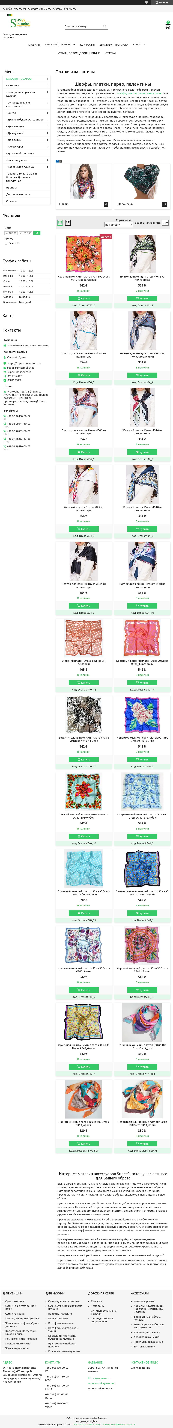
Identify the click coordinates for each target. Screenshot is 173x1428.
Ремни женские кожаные (21, 1338)
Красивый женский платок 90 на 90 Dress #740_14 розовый (142, 662)
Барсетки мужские (60, 1313)
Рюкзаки (96, 1301)
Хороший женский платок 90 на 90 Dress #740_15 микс (142, 970)
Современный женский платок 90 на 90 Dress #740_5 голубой (142, 816)
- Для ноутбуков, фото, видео (25, 119)
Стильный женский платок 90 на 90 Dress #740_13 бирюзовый (84, 893)
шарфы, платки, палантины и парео (139, 93)
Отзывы (11, 201)
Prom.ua (102, 1418)
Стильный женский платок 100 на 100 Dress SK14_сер (142, 1046)
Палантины (125, 204)
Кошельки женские (17, 1343)
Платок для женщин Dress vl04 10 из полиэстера (142, 585)
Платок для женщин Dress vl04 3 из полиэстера (84, 355)
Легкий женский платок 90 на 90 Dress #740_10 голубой (83, 816)
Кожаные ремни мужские (64, 1351)
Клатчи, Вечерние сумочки (22, 1318)
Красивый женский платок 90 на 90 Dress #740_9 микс (84, 970)
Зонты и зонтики (144, 1346)
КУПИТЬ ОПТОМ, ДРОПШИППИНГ (79, 53)
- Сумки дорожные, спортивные (18, 104)
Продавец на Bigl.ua (86, 1421)
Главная (34, 44)
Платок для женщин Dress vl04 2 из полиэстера (142, 278)
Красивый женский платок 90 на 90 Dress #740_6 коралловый (84, 278)
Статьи (110, 53)
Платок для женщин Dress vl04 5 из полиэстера (84, 432)
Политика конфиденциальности (118, 1424)
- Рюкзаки (12, 85)
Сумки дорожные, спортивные (102, 1320)
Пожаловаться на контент (86, 1424)
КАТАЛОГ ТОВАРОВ (58, 44)
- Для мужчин (14, 133)
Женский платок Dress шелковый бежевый (83, 662)
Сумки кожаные (15, 1301)
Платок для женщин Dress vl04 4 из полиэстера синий (142, 355)
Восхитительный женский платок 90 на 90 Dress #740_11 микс (84, 739)
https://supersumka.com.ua (24, 363)
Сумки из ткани (15, 1313)
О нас (137, 44)
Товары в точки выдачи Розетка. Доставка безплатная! (21, 177)
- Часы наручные (16, 160)
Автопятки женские (146, 1336)
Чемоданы (97, 1305)
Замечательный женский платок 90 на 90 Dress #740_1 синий (142, 893)
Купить (85, 298)
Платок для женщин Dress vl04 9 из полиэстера (84, 585)
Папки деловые (58, 1318)
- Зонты (11, 112)
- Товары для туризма (20, 166)
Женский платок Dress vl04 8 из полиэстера (142, 509)
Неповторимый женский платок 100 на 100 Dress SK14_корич (142, 1123)
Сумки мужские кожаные (64, 1301)
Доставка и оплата (114, 44)
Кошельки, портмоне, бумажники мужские (62, 1337)
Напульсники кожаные (148, 1341)
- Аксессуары (14, 146)
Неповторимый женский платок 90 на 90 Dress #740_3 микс (142, 739)
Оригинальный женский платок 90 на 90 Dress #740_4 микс (83, 1046)
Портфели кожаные (61, 1323)
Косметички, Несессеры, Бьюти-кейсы (21, 1332)
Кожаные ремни (144, 1301)
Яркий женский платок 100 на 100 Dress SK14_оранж (84, 1123)
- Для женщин (15, 126)
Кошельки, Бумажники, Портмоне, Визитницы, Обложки (148, 1308)
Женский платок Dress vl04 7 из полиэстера (83, 509)
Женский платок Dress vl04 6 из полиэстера (142, 432)
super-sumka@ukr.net (20, 367)
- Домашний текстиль (20, 153)
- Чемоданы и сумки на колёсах (20, 94)
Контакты (87, 44)
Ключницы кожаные (147, 1332)
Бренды (11, 187)
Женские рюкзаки (17, 1348)
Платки (64, 204)
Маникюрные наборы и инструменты (149, 1326)
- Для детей (13, 139)
